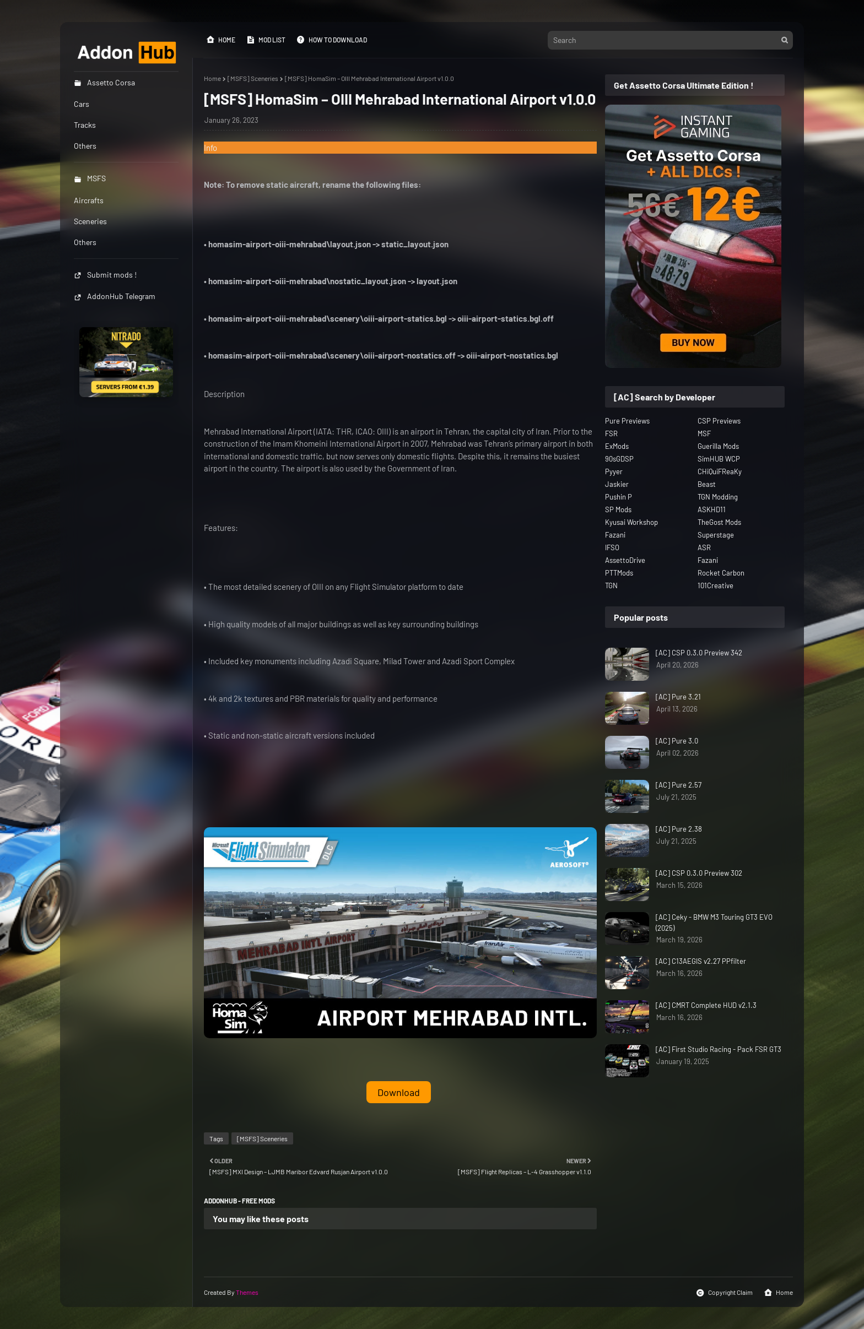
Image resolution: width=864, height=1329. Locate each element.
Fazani (615, 534)
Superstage (716, 534)
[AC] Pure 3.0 (677, 740)
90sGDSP (619, 458)
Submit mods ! (105, 274)
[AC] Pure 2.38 (679, 828)
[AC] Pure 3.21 (678, 696)
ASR (704, 547)
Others (85, 242)
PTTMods (619, 572)
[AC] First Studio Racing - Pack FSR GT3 (718, 1049)
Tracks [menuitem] (85, 124)
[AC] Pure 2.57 (678, 784)
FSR (611, 433)
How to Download (331, 39)
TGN (611, 585)
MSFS (90, 178)
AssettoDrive (625, 560)
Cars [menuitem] (81, 104)
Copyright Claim (724, 1292)
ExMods (617, 446)
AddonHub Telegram (114, 296)
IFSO (612, 547)
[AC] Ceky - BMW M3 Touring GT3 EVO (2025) (714, 922)
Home (220, 39)
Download (398, 1092)
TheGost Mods (719, 522)
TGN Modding (718, 496)
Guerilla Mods (718, 446)
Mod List (265, 39)
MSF (704, 433)
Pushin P (618, 496)
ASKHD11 (712, 509)
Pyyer (614, 471)
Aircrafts (89, 200)
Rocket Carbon (721, 572)
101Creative (715, 585)
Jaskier (617, 484)
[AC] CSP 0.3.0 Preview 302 (699, 873)
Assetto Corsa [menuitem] (104, 82)
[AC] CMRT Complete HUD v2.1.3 (706, 1005)
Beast (707, 484)
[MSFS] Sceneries (253, 78)
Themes (247, 1292)
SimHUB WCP (719, 458)
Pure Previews (627, 420)
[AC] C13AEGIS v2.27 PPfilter (701, 961)
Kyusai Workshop (631, 522)
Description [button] (224, 394)
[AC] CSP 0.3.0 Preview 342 (699, 652)
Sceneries (90, 221)
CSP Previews (719, 420)
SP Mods (618, 509)
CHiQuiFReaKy (720, 471)
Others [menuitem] (85, 145)
